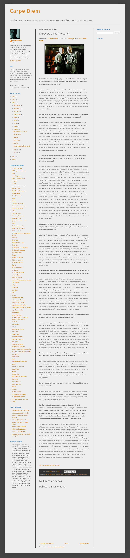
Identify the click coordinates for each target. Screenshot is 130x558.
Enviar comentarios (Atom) (56, 547)
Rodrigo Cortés (53, 39)
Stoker (14, 372)
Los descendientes (18, 329)
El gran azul (15, 240)
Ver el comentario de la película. (49, 465)
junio (15, 123)
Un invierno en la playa (19, 394)
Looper (14, 327)
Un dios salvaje (16, 391)
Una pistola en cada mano (20, 399)
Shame (14, 364)
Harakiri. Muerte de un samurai (21, 280)
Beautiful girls (16, 188)
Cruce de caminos (17, 208)
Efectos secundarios (18, 226)
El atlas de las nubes (18, 228)
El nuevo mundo (17, 252)
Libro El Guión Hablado (19, 426)
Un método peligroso (18, 397)
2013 (13, 100)
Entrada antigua (84, 543)
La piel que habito (17, 310)
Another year (16, 176)
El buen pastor (16, 231)
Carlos (13, 201)
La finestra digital (67, 474)
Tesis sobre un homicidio (19, 376)
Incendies (15, 287)
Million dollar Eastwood (19, 429)
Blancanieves (16, 193)
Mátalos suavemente (18, 347)
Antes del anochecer (18, 178)
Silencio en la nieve (18, 367)
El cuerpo (14, 237)
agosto (16, 117)
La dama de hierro (17, 297)
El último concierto (17, 260)
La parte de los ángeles (19, 305)
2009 (13, 159)
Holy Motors (15, 282)
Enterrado (52, 474)
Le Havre (14, 322)
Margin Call (17, 134)
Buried (48, 474)
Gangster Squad (17, 277)
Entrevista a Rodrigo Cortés (21, 146)
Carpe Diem (25, 11)
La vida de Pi (16, 312)
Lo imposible (15, 324)
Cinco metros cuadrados (19, 206)
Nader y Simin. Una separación (21, 349)
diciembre (17, 105)
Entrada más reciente (46, 543)
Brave (13, 198)
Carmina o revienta (18, 203)
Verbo (13, 401)
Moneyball (15, 342)
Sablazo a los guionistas (19, 431)
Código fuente (16, 213)
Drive (13, 223)
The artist (15, 379)
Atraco (14, 183)
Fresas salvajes (16, 275)
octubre (16, 111)
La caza (14, 295)
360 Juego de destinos (19, 171)
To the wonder (16, 384)
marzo (16, 129)
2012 (13, 103)
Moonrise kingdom (17, 344)
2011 (13, 156)
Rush (13, 359)
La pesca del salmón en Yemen (21, 307)
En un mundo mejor (18, 272)
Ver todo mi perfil (15, 61)
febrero (16, 150)
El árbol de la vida (17, 257)
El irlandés (15, 245)
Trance (14, 386)
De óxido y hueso (17, 216)
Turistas (14, 389)
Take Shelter (16, 374)
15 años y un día (17, 168)
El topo (14, 255)
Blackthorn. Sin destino (19, 191)
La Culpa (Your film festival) (20, 420)
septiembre (17, 114)
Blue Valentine (16, 196)
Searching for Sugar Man (19, 361)
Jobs (13, 292)
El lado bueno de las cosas (20, 247)
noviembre (17, 108)
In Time (15, 143)
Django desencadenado (19, 221)
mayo (15, 126)
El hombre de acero (18, 242)
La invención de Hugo (20, 132)
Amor (13, 173)
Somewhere (15, 369)
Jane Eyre (15, 290)
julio (15, 120)
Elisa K (14, 265)
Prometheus (15, 356)
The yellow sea (16, 381)
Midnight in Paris (17, 337)
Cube (13, 211)
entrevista (59, 474)
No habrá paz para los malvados (21, 352)
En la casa (15, 270)
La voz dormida (16, 315)
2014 (13, 97)
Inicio (66, 543)
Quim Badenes (17, 40)
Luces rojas (75, 474)
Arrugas (15, 137)
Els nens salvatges (17, 267)
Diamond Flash (16, 218)
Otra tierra (16, 140)
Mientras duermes (17, 339)
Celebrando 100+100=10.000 (20, 410)
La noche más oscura (18, 302)
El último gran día (17, 262)
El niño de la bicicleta (18, 250)
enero (16, 153)
